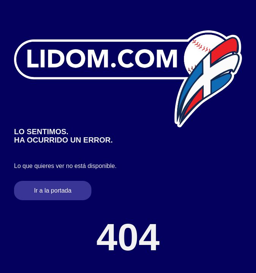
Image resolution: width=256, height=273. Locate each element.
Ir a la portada (53, 190)
